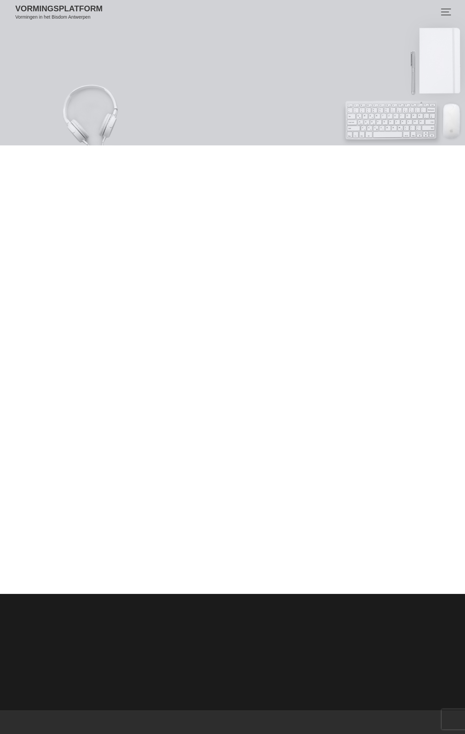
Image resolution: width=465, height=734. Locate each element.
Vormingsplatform (59, 8)
